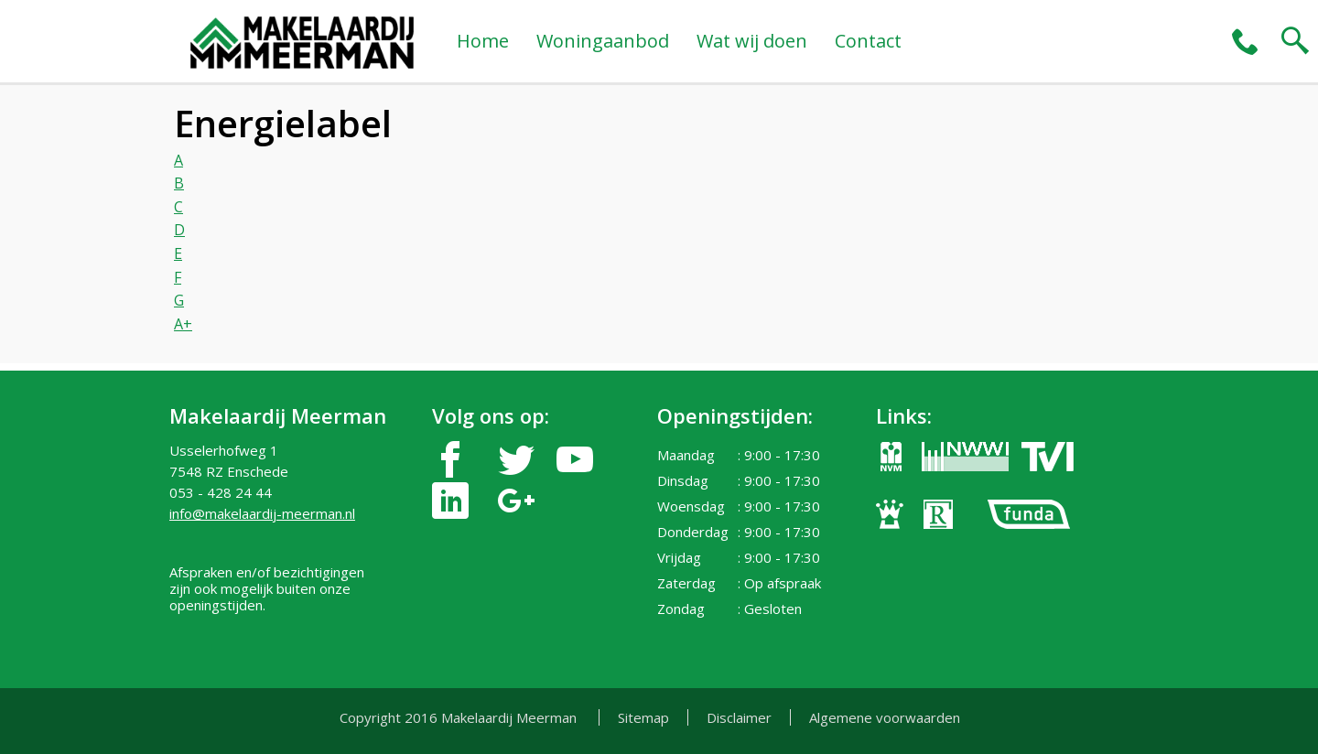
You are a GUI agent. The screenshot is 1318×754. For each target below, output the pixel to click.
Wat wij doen (752, 40)
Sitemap (643, 717)
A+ (183, 324)
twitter (516, 460)
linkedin (450, 501)
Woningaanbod (602, 40)
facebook (450, 460)
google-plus (516, 501)
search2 (1295, 41)
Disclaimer (739, 717)
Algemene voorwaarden (884, 717)
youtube (574, 460)
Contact (868, 40)
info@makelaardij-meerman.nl (262, 513)
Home (483, 40)
